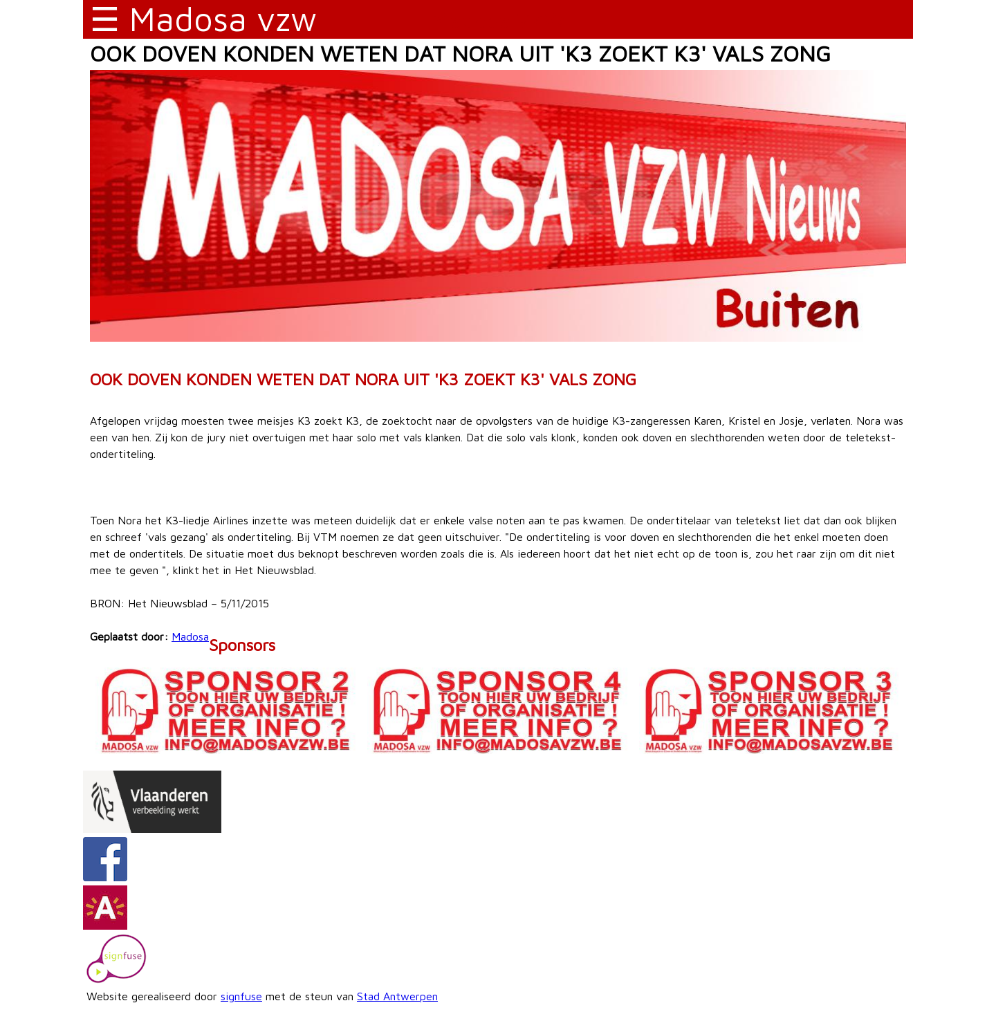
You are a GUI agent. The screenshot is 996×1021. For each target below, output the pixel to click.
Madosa (190, 636)
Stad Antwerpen (397, 996)
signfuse (241, 996)
